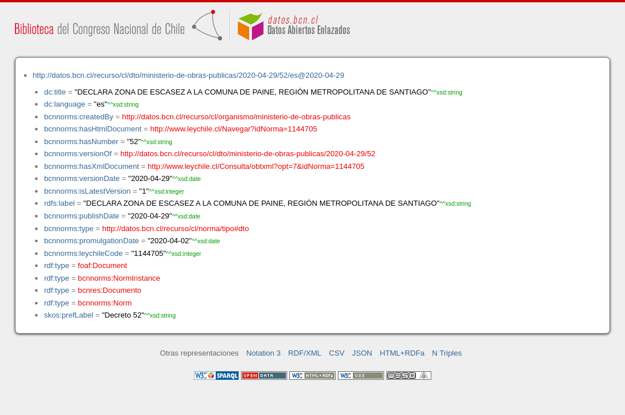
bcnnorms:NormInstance (119, 278)
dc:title (55, 92)
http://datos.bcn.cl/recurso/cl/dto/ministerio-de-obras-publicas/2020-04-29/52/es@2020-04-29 (188, 75)
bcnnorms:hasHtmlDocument (92, 128)
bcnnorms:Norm (104, 303)
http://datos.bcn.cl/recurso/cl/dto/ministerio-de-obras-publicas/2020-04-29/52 (248, 153)
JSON (362, 353)
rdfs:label (59, 203)
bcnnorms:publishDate (81, 216)
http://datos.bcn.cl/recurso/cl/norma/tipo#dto (175, 228)
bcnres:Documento (109, 290)
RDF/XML (305, 353)
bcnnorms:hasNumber (81, 141)
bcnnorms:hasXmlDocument (91, 166)
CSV (337, 353)
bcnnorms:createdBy (78, 116)
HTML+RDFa (402, 353)
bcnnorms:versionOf (77, 153)
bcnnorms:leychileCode (83, 253)
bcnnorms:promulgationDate (91, 240)
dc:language (64, 104)
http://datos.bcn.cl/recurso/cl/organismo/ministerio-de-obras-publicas (236, 116)
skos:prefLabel (68, 315)
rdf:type (56, 265)
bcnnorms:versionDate (81, 178)
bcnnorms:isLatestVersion (87, 191)
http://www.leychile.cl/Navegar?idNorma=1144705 (233, 128)
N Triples (447, 353)
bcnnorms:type (68, 228)
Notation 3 (263, 353)
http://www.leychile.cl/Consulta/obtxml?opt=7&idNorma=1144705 (256, 166)
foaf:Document (102, 265)
